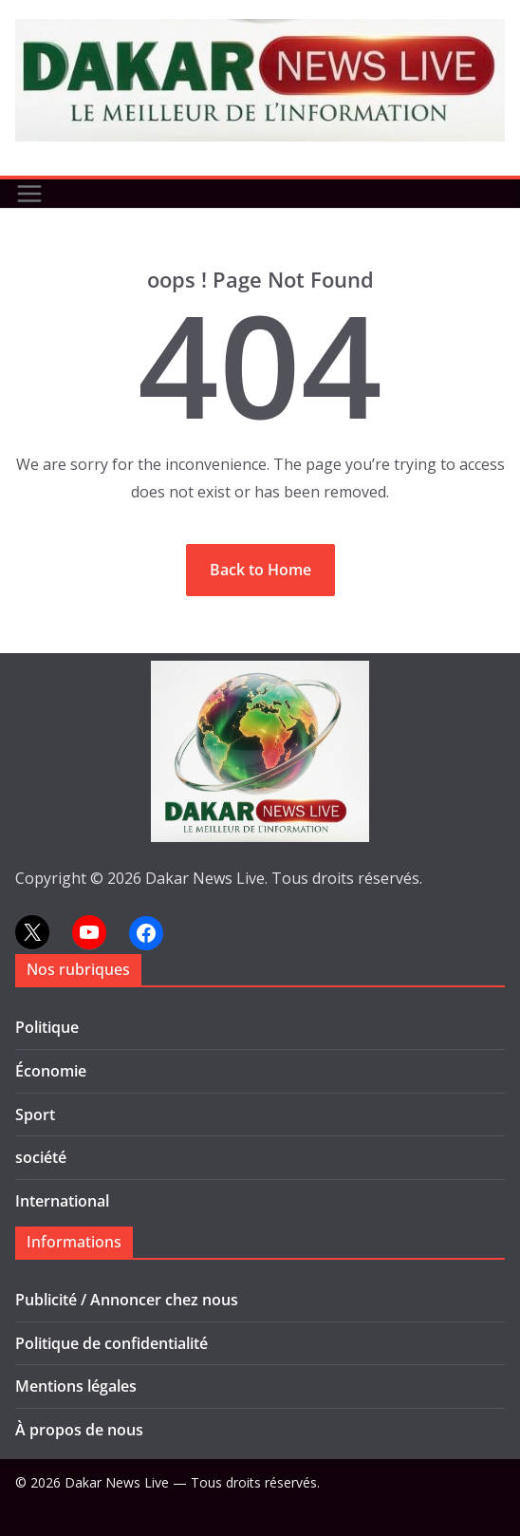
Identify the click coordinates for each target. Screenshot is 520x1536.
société (40, 1157)
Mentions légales (76, 1386)
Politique (47, 1027)
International (62, 1200)
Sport (35, 1114)
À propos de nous (79, 1429)
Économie (50, 1070)
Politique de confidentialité (111, 1343)
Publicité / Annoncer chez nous (126, 1299)
